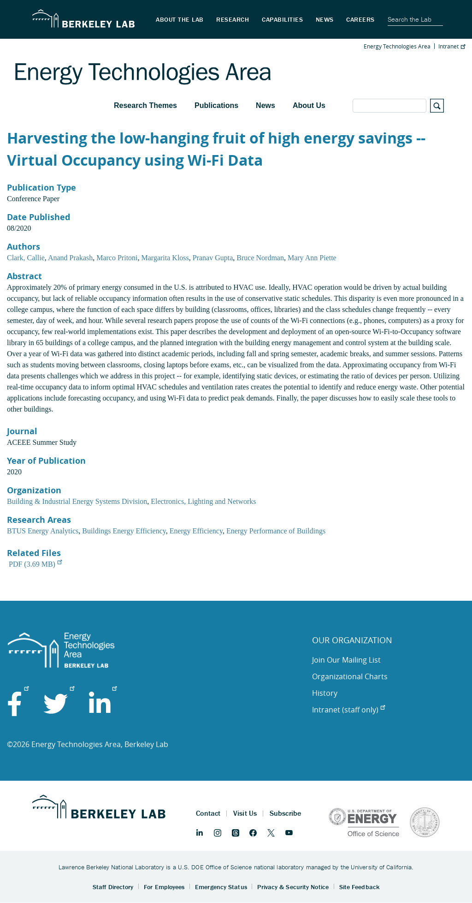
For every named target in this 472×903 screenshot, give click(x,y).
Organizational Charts (350, 676)
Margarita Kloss (165, 258)
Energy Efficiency (196, 531)
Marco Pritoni (116, 258)
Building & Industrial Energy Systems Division (77, 501)
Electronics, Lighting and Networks (203, 501)
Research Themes (145, 105)
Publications (216, 105)
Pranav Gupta (213, 258)
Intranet (451, 46)
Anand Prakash (70, 258)
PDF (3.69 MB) (35, 564)
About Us (309, 105)
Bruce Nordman (260, 258)
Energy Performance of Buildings (275, 531)
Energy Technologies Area (397, 46)
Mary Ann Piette (312, 258)
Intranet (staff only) (348, 710)
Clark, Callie (26, 258)
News (265, 105)
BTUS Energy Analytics (42, 531)
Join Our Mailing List (346, 660)
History (324, 693)
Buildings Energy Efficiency (123, 531)
